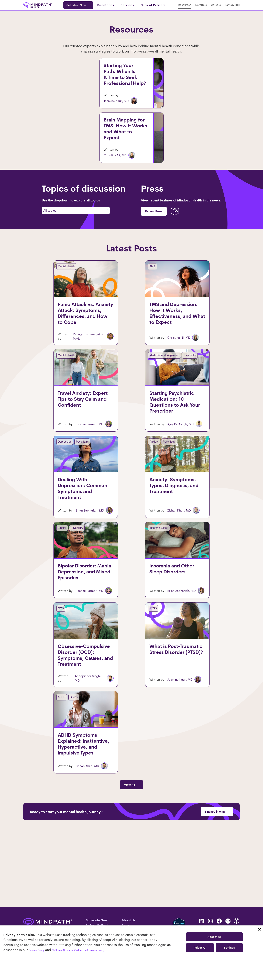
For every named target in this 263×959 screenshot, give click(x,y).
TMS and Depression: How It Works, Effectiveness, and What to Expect (174, 347)
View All (129, 851)
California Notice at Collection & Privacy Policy (92, 949)
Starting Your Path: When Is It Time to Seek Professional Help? (75, 73)
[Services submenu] (130, 6)
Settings (229, 948)
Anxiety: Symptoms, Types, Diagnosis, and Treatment (169, 531)
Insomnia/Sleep (147, 571)
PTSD (141, 663)
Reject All (200, 948)
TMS (214, 131)
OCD (49, 663)
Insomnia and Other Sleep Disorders (160, 625)
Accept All (214, 937)
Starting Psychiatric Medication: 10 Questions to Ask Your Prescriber (174, 441)
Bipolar (50, 571)
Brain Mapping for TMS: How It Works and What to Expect (73, 138)
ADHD (50, 756)
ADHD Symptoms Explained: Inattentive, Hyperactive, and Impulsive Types (79, 813)
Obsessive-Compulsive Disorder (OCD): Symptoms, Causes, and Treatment (82, 719)
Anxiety (173, 65)
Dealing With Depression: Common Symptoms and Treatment (75, 534)
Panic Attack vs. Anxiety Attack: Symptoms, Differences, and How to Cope (84, 347)
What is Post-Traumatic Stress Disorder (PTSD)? (172, 716)
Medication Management (153, 384)
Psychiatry (178, 384)
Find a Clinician (215, 878)
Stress (62, 756)
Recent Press (153, 235)
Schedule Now (77, 6)
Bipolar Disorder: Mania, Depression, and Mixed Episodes (83, 625)
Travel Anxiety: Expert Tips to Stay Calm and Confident (84, 438)
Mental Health (208, 65)
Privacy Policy (39, 949)
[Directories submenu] (108, 6)
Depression (189, 65)
